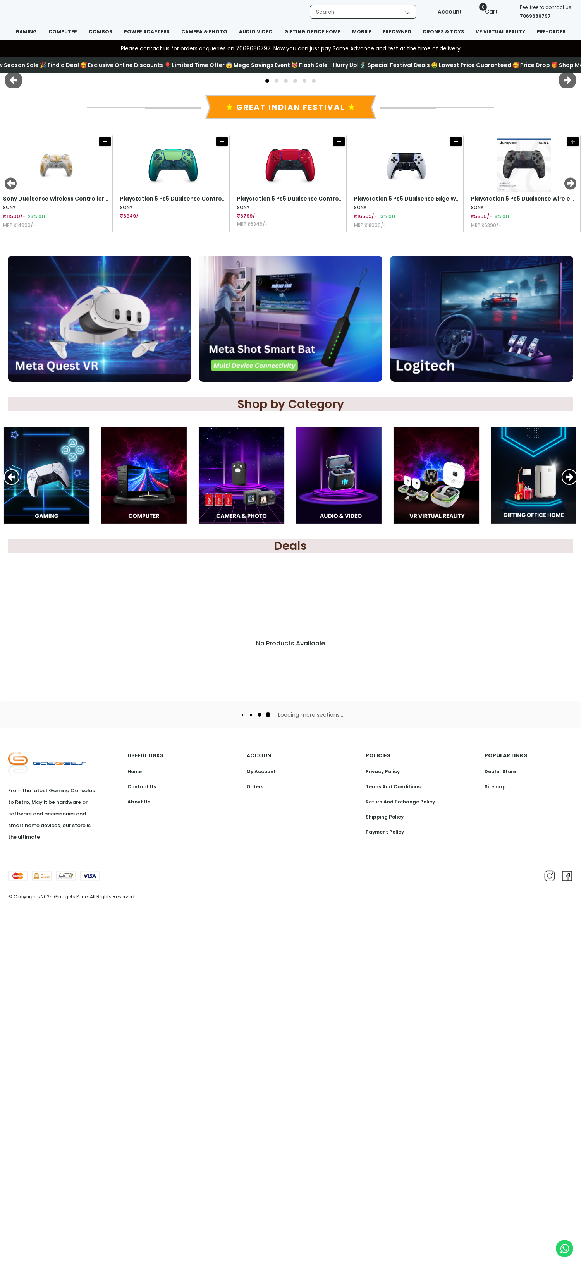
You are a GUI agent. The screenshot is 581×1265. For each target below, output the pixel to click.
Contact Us (141, 1138)
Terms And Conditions (393, 1138)
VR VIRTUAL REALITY (500, 31)
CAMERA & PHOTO (204, 31)
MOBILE (361, 31)
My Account (261, 1123)
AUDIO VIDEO (256, 31)
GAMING (26, 31)
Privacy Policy (383, 1123)
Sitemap (495, 1138)
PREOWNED (397, 31)
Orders (254, 1138)
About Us (138, 1153)
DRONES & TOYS (443, 31)
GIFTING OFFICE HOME (312, 31)
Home (134, 1123)
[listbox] (363, 12)
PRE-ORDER (551, 31)
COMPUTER (62, 31)
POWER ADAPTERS (147, 31)
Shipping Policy (385, 1168)
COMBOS (100, 31)
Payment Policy (385, 1183)
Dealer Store (500, 1123)
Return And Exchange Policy (400, 1153)
